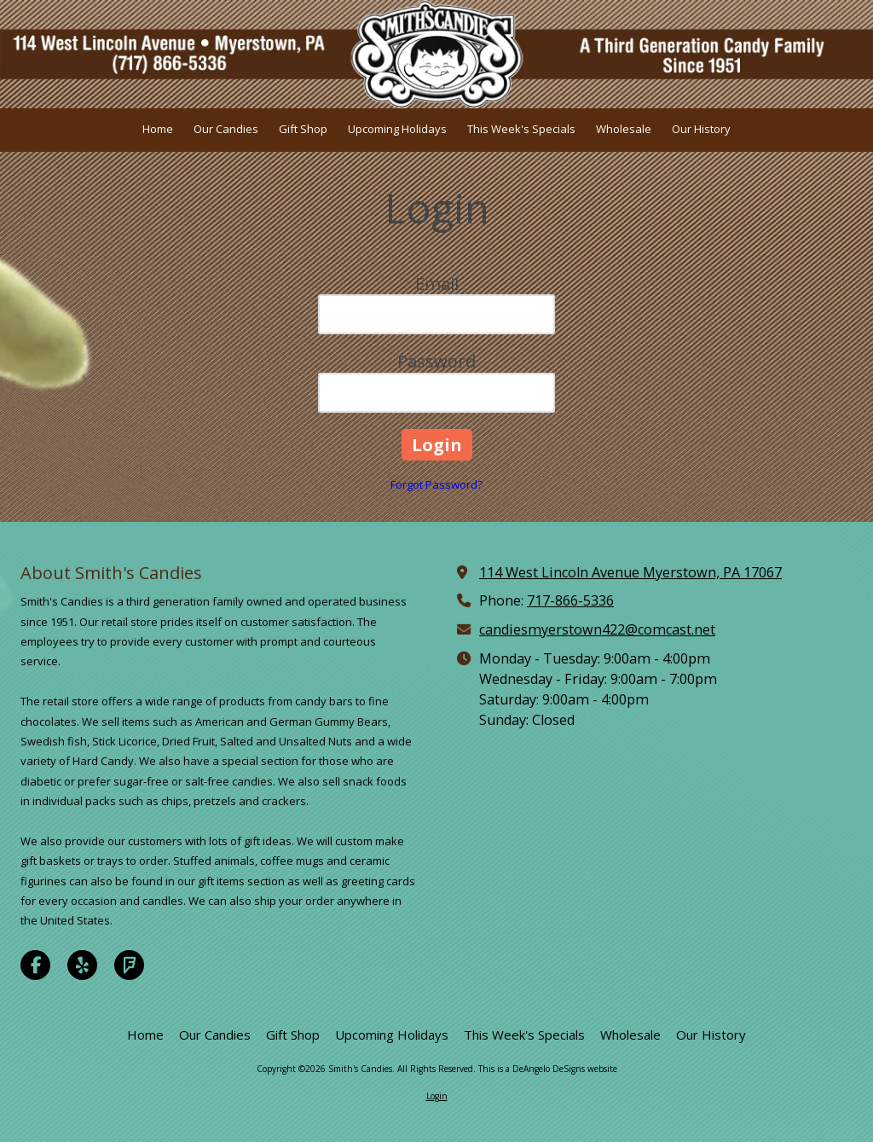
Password (436, 361)
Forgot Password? (436, 484)
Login (437, 1096)
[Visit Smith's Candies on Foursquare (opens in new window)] (129, 965)
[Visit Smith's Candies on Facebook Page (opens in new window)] (35, 965)
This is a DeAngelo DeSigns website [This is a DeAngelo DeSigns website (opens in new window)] (547, 1069)
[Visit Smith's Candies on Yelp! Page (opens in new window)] (82, 965)
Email (437, 283)
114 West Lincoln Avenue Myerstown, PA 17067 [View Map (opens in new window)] (630, 572)
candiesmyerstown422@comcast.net (597, 629)
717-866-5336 (570, 600)
